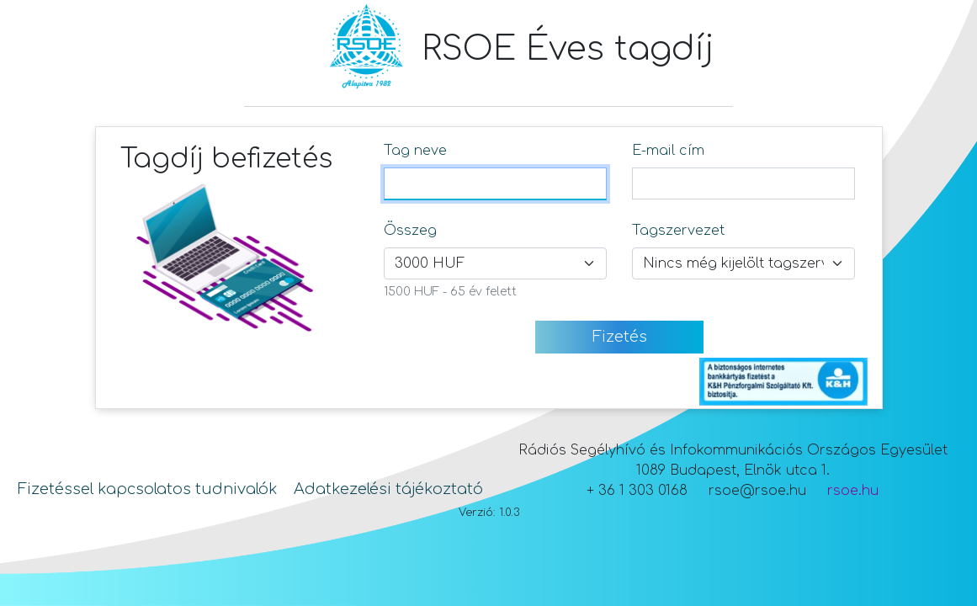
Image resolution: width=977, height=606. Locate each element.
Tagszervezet (678, 230)
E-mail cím (668, 150)
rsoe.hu (853, 490)
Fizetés (619, 336)
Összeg (410, 230)
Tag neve (415, 150)
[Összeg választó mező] (495, 263)
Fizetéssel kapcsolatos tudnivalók (148, 489)
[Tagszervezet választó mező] (743, 263)
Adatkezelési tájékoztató (388, 489)
